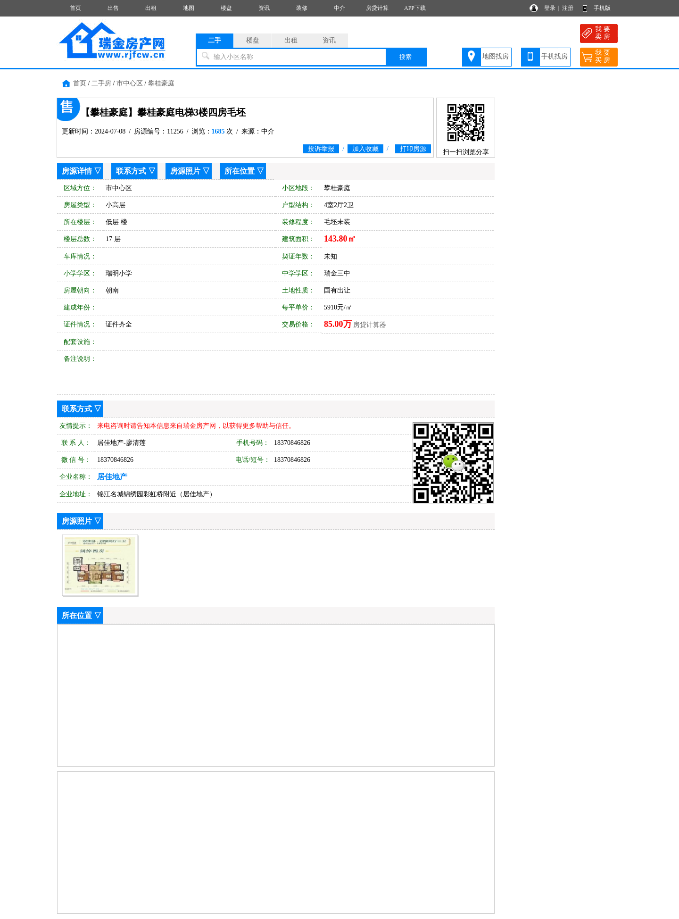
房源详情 (77, 171)
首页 (75, 8)
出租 (151, 8)
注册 (567, 8)
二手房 (101, 83)
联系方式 (131, 171)
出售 (113, 8)
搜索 (405, 56)
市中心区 (129, 83)
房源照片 (185, 171)
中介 (339, 8)
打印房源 (413, 148)
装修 (301, 8)
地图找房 (495, 56)
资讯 (264, 8)
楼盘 (226, 8)
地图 (188, 8)
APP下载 (415, 8)
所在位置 (239, 171)
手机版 (602, 8)
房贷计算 (377, 8)
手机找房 (554, 56)
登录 (549, 8)
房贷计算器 (369, 324)
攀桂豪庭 (161, 83)
